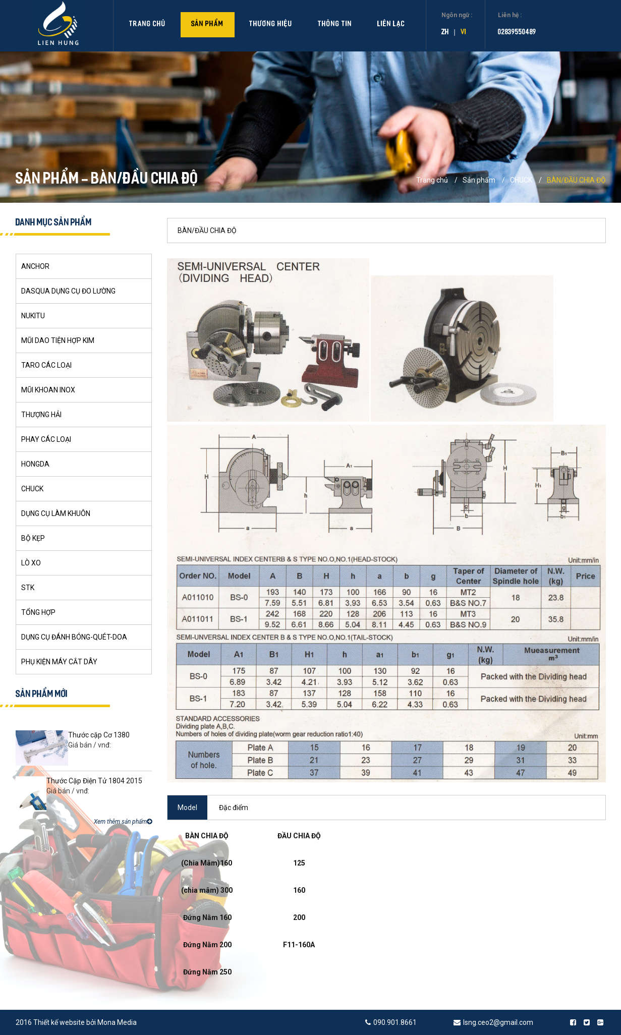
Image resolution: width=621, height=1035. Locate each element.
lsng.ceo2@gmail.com (499, 1022)
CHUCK (521, 180)
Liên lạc (391, 24)
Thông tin (335, 24)
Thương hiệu (271, 24)
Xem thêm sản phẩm (123, 821)
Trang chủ (147, 24)
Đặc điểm (233, 807)
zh (445, 32)
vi (463, 32)
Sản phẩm (207, 24)
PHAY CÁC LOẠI (46, 439)
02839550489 (517, 32)
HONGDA (35, 464)
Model (187, 807)
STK (27, 588)
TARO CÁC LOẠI (46, 365)
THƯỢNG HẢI (41, 415)
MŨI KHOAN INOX (48, 390)
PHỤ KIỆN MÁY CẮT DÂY (59, 662)
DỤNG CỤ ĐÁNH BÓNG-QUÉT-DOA (74, 637)
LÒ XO (31, 563)
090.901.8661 (395, 1022)
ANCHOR (35, 266)
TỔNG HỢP (38, 612)
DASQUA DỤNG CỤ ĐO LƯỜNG (68, 291)
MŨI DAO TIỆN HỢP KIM (57, 340)
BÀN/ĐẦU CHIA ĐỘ (576, 180)
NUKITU (33, 316)
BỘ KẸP (33, 538)
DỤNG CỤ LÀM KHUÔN (55, 513)
